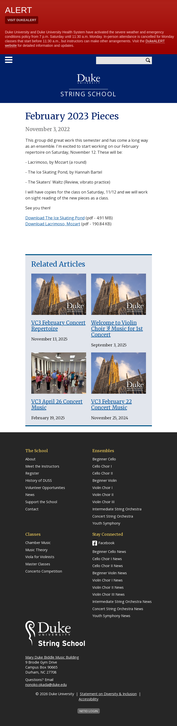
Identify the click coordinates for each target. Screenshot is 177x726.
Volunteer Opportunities (45, 487)
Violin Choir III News (108, 594)
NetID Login (88, 711)
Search (148, 60)
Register (32, 473)
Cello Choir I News (107, 559)
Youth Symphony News (111, 616)
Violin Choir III (103, 502)
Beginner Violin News (109, 573)
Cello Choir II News (107, 566)
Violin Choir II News (108, 587)
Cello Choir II (102, 473)
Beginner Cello (104, 459)
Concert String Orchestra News (117, 609)
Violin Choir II (102, 494)
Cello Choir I (102, 466)
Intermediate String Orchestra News (122, 601)
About (30, 459)
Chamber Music (38, 542)
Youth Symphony (106, 523)
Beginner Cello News (109, 551)
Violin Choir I (102, 487)
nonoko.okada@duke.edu (46, 684)
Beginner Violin (104, 480)
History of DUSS (38, 480)
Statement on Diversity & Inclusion (108, 693)
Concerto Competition (43, 571)
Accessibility (88, 699)
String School (89, 94)
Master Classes (37, 564)
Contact (31, 509)
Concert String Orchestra (112, 516)
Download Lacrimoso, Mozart (52, 224)
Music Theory (36, 550)
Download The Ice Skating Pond (55, 218)
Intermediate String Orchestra (117, 509)
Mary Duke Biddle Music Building (52, 657)
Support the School (41, 502)
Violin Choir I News (107, 580)
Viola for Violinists (39, 557)
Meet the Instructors (42, 466)
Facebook (106, 542)
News (30, 494)
